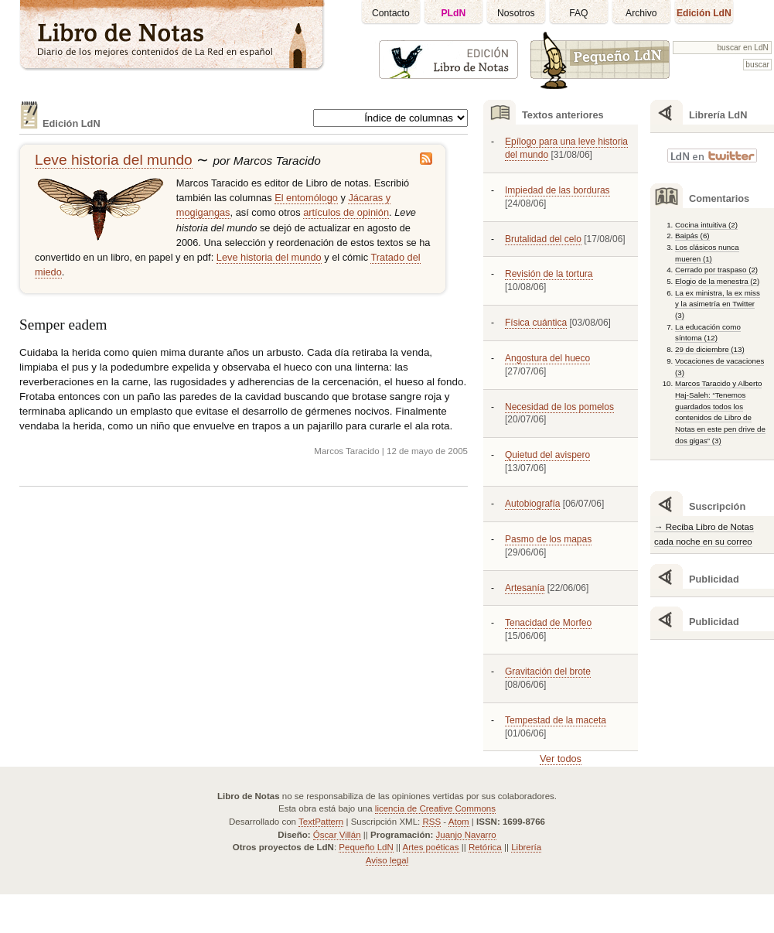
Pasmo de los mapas (548, 539)
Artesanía (524, 588)
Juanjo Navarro (466, 834)
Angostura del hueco (547, 358)
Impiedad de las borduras (557, 190)
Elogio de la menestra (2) (717, 281)
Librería (526, 847)
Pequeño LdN (366, 847)
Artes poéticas (431, 847)
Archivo (641, 13)
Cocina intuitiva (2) (706, 224)
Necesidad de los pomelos (559, 407)
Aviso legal (387, 860)
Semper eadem (63, 324)
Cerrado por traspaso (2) (716, 269)
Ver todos (560, 758)
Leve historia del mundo (114, 160)
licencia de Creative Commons (435, 808)
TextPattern (320, 821)
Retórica (485, 847)
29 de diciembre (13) (710, 349)
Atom (458, 821)
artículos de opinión (346, 212)
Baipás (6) (692, 235)
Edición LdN (704, 13)
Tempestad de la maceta (555, 720)
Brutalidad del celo (543, 239)
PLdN (454, 13)
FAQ (578, 13)
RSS (431, 821)
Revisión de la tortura (549, 273)
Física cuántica (536, 322)
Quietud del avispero (547, 454)
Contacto (391, 13)
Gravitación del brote (548, 671)
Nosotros (516, 13)
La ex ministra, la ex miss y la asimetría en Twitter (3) (717, 304)
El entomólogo (306, 197)
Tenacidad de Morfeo (548, 622)
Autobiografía (532, 503)
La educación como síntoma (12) (708, 333)
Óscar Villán (337, 834)
